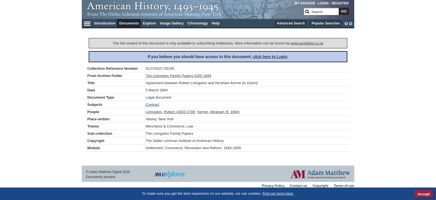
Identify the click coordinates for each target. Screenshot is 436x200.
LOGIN (323, 3)
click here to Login (270, 56)
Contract (152, 104)
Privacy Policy (273, 186)
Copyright (320, 186)
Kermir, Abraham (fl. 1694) (218, 112)
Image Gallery (172, 23)
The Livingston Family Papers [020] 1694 (178, 76)
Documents (129, 23)
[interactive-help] (346, 23)
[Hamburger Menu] (87, 23)
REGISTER (340, 3)
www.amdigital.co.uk (307, 43)
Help (216, 23)
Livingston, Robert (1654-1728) (170, 112)
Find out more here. (278, 193)
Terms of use (344, 186)
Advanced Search (291, 23)
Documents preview (100, 177)
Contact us (298, 186)
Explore (149, 23)
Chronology (198, 23)
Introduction (104, 23)
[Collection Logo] (194, 14)
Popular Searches (326, 23)
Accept (424, 194)
